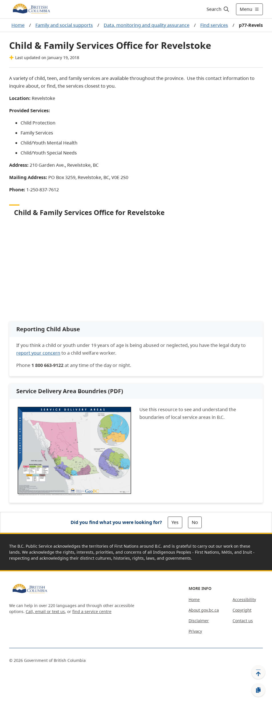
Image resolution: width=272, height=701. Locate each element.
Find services (214, 25)
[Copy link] (258, 690)
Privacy (195, 631)
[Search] (218, 9)
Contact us (243, 620)
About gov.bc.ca (204, 610)
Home (18, 25)
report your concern (38, 353)
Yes (175, 522)
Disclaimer (199, 620)
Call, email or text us (45, 611)
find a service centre (91, 611)
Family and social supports (64, 25)
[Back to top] (258, 672)
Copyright (242, 610)
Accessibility (244, 599)
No (195, 522)
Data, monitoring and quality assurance (146, 25)
